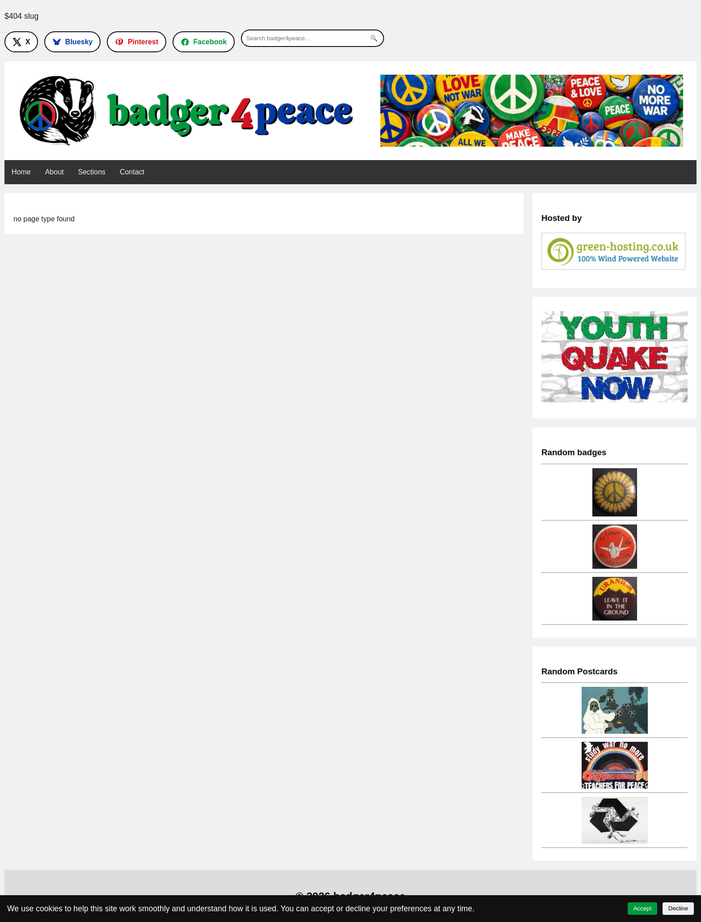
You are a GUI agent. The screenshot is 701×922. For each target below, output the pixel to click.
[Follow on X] (21, 41)
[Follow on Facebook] (204, 41)
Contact (132, 172)
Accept (642, 908)
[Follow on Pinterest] (136, 41)
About (54, 172)
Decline (678, 908)
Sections (92, 172)
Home (21, 172)
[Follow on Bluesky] (72, 41)
